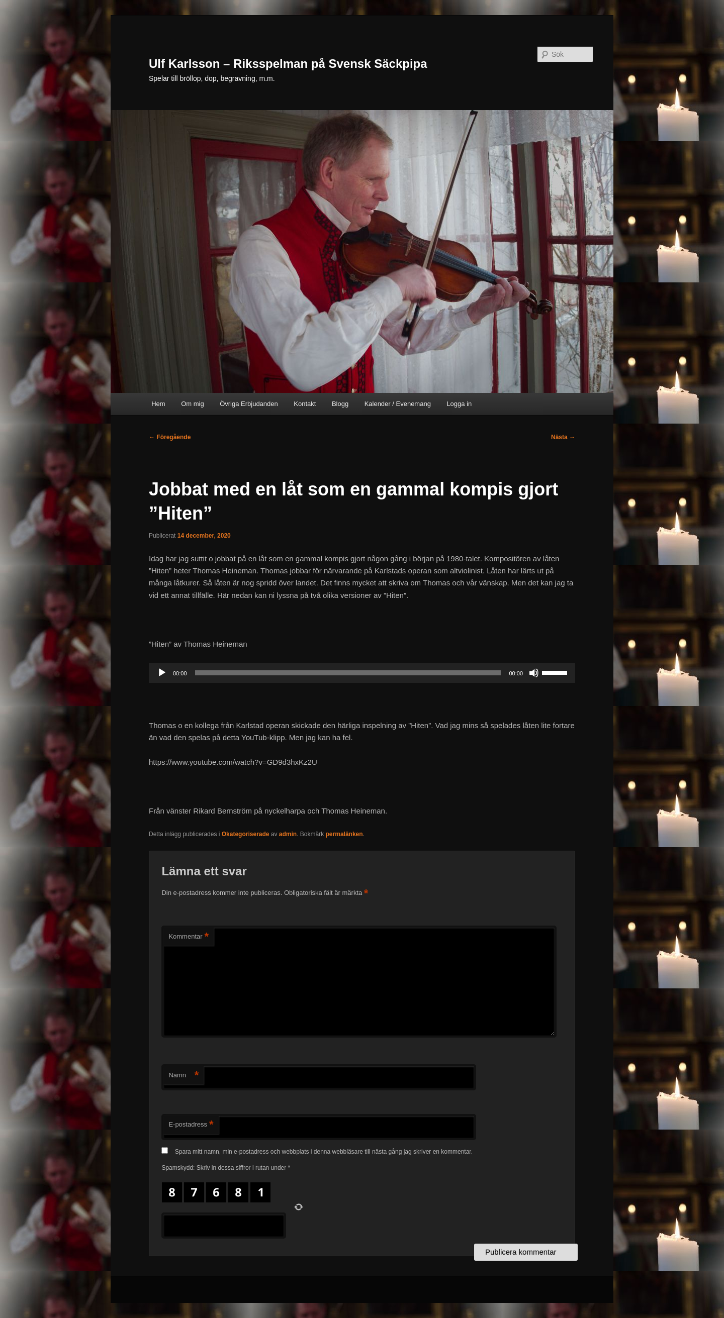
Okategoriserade (245, 834)
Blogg (340, 404)
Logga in (459, 404)
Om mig (192, 404)
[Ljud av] (534, 673)
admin (288, 834)
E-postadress (190, 1125)
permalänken (344, 834)
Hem (158, 404)
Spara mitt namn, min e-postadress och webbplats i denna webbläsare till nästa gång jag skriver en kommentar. (324, 1151)
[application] (362, 673)
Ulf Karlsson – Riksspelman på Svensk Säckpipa (288, 63)
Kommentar (188, 937)
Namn (183, 1075)
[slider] (348, 672)
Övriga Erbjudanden (249, 404)
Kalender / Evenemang (398, 404)
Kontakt (305, 404)
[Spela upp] (162, 673)
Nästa (563, 437)
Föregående (170, 437)
